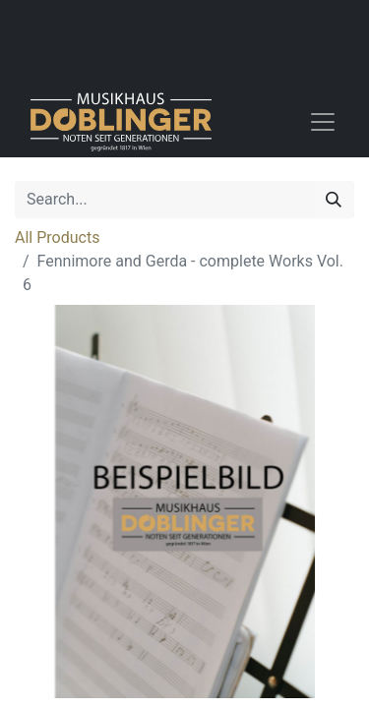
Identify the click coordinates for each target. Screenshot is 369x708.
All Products (57, 237)
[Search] (333, 199)
